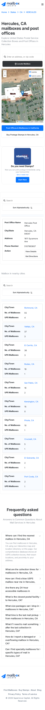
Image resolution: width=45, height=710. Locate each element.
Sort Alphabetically (22, 207)
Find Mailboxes (10, 690)
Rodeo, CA (29, 364)
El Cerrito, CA (30, 345)
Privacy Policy (14, 694)
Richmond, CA (30, 308)
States (13, 12)
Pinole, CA (29, 420)
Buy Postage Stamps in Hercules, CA (22, 135)
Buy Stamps (24, 690)
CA (21, 12)
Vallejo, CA (29, 326)
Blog (39, 690)
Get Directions (31, 256)
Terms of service (29, 694)
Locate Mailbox (22, 64)
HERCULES (31, 12)
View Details (30, 251)
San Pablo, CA (30, 383)
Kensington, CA (31, 401)
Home (4, 12)
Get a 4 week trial (22, 175)
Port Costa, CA (31, 476)
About (33, 690)
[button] (22, 93)
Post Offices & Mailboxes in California (22, 128)
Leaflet (20, 122)
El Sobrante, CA (31, 458)
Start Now (22, 180)
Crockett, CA (30, 439)
